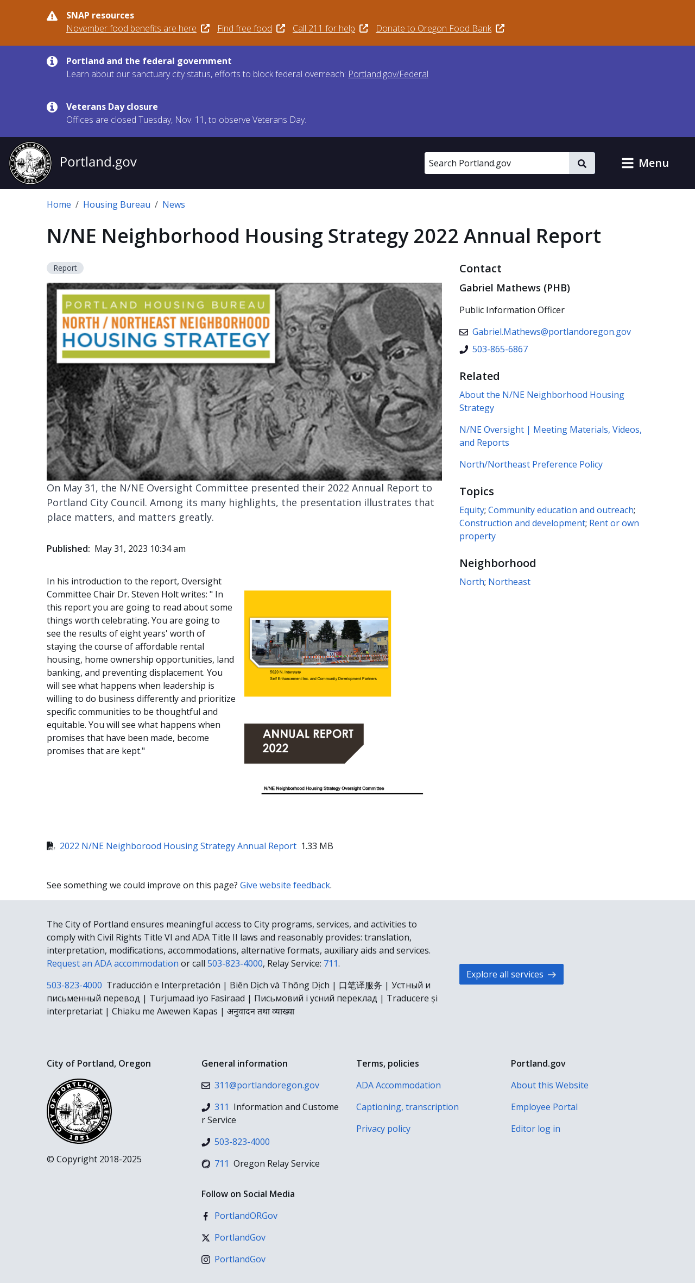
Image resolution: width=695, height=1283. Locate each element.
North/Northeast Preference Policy (531, 464)
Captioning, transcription (407, 1107)
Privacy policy (383, 1129)
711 (331, 963)
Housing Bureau (116, 204)
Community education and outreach (561, 510)
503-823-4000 (235, 963)
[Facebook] (239, 1215)
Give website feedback (285, 885)
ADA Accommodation (398, 1085)
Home (59, 204)
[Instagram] (233, 1259)
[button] (645, 163)
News (173, 204)
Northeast (509, 582)
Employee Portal (544, 1107)
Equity (471, 510)
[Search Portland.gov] (497, 163)
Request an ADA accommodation (113, 963)
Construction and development (522, 523)
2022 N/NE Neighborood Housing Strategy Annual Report (171, 846)
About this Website (550, 1085)
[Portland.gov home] (73, 163)
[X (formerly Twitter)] (233, 1237)
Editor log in (535, 1129)
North (471, 582)
